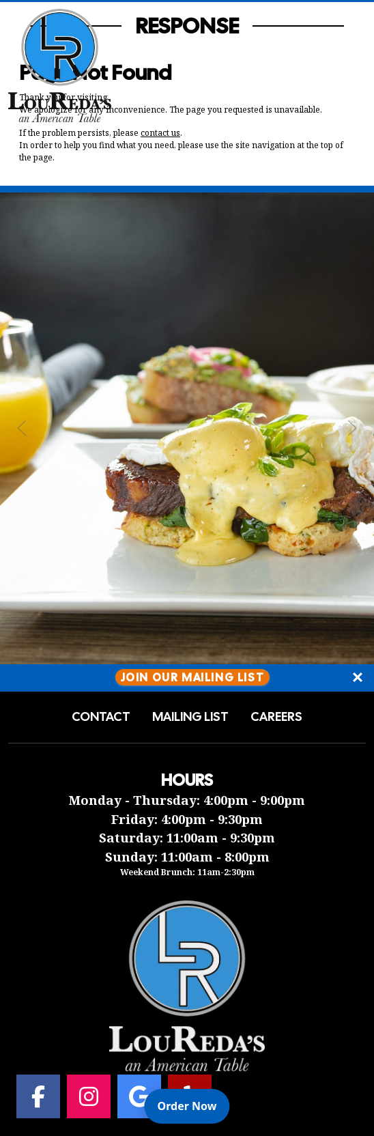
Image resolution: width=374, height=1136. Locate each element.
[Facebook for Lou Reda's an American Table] (38, 1096)
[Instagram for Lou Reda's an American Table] (89, 1096)
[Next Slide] (352, 428)
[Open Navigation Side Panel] (342, 66)
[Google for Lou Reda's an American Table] (139, 1096)
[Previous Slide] (21, 428)
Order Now (194, 1105)
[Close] (357, 678)
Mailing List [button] (190, 717)
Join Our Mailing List (193, 677)
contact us (160, 133)
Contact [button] (101, 717)
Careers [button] (276, 717)
